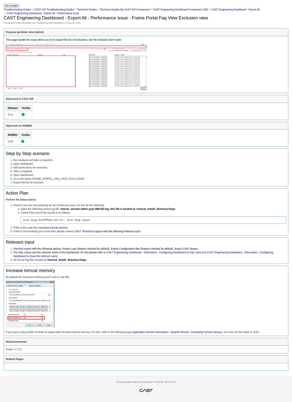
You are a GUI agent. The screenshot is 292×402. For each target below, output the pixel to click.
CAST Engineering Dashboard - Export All (235, 9)
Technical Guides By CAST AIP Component (125, 9)
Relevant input (132, 231)
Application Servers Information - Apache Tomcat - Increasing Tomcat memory (177, 332)
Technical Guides (87, 9)
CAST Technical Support (88, 231)
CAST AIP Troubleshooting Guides (54, 9)
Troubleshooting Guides (17, 9)
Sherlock (18, 248)
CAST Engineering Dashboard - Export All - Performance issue (43, 13)
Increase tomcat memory (53, 227)
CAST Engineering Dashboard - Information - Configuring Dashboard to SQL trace (154, 252)
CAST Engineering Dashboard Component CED (180, 9)
